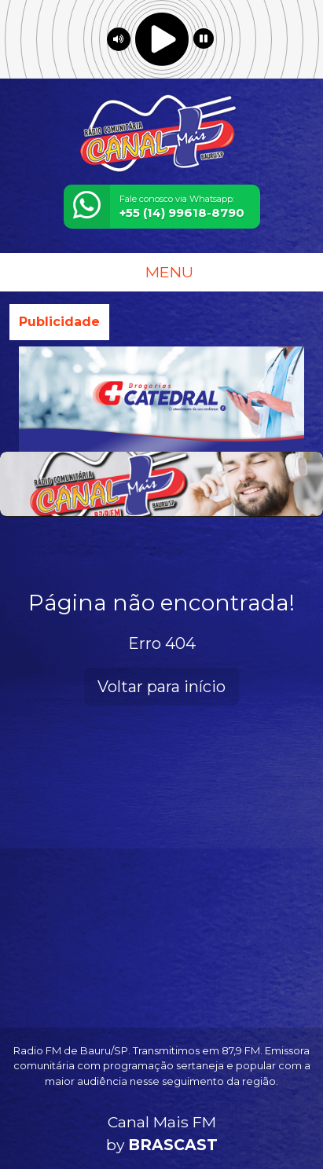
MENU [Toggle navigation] (161, 271)
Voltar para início (161, 686)
